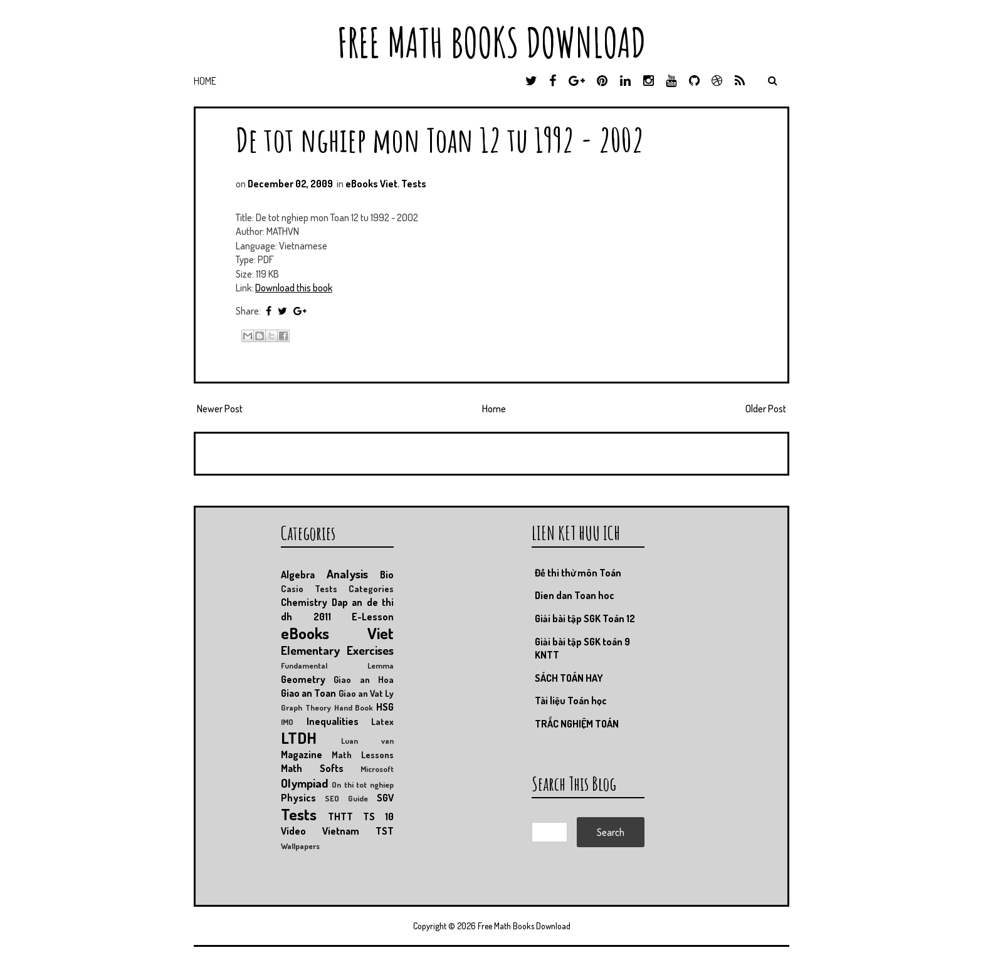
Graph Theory (306, 707)
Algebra (298, 574)
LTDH (299, 738)
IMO (287, 722)
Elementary (310, 650)
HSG (385, 707)
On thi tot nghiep (363, 785)
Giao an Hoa (364, 679)
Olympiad (304, 783)
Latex (382, 721)
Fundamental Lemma (337, 665)
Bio (387, 574)
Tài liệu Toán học (571, 700)
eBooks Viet (371, 183)
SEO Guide (346, 798)
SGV (385, 797)
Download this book (293, 287)
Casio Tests (309, 588)
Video (293, 831)
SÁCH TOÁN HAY (569, 678)
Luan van (367, 741)
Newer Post (220, 408)
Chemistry (304, 602)
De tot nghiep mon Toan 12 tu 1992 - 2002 (440, 139)
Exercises (370, 650)
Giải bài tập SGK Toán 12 (585, 618)
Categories (371, 588)
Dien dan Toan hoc (574, 595)
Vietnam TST (358, 831)
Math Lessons (363, 754)
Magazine (301, 754)
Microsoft (377, 769)
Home (205, 81)
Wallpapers (300, 846)
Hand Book (354, 707)
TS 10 (378, 816)
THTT (340, 816)
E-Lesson (373, 616)
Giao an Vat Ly (366, 693)
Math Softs (312, 768)
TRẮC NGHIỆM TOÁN (577, 723)
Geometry (303, 679)
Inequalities (333, 721)
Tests (413, 183)
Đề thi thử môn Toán (578, 572)
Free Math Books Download (491, 42)
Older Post (765, 408)
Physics (298, 797)
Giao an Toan (308, 693)
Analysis (347, 574)
